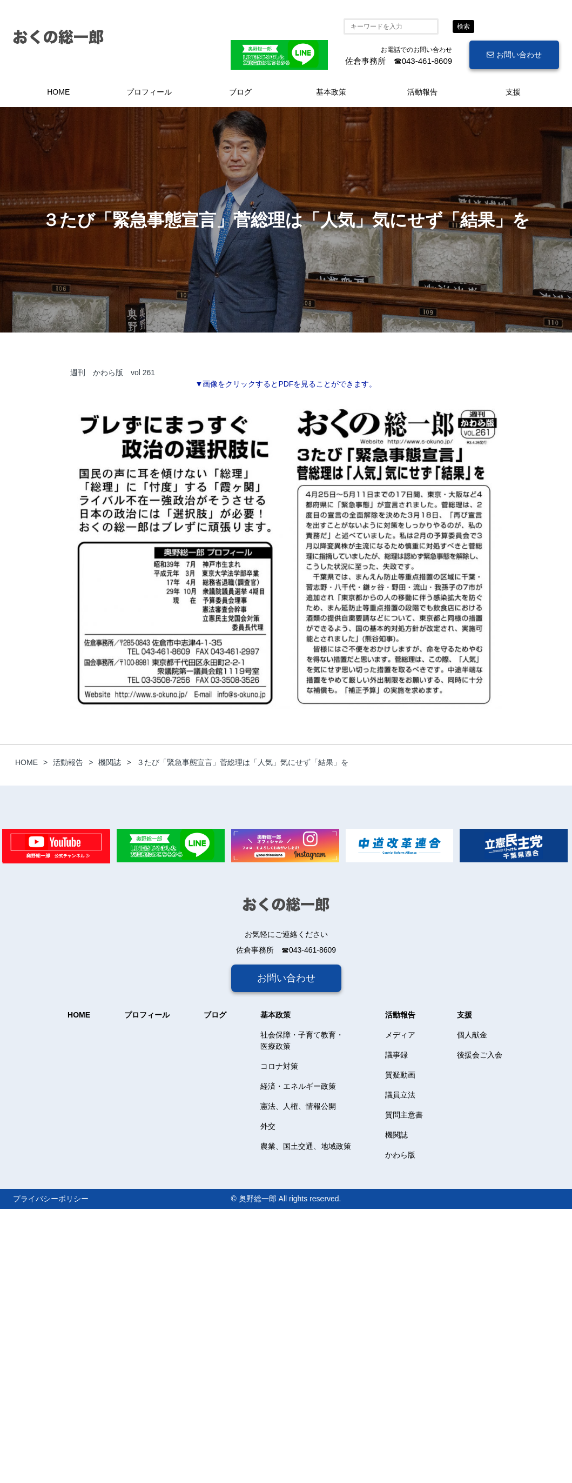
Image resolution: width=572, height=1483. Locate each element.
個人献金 (472, 1034)
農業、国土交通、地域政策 (305, 1146)
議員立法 (400, 1094)
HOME (58, 92)
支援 (513, 92)
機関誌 (396, 1134)
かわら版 (400, 1155)
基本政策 (331, 92)
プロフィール (149, 92)
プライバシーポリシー (51, 1198)
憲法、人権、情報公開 (298, 1106)
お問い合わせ (514, 54)
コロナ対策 (279, 1066)
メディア (400, 1034)
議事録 (396, 1054)
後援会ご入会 (479, 1054)
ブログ (240, 92)
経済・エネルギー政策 (298, 1086)
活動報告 (422, 92)
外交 (267, 1126)
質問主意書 (404, 1114)
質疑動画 (400, 1074)
